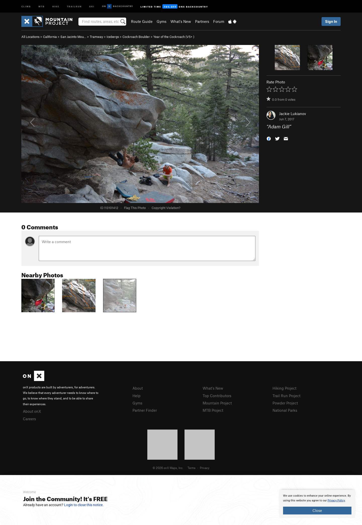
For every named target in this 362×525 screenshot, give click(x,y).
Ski (92, 6)
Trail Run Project (286, 395)
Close (317, 510)
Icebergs (113, 37)
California (50, 37)
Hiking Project (284, 388)
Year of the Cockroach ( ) (173, 37)
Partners (202, 21)
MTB (41, 6)
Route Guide (142, 21)
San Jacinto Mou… (73, 37)
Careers (29, 418)
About (137, 388)
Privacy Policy (336, 500)
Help (136, 395)
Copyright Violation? (166, 208)
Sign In (331, 21)
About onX (32, 411)
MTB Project (213, 410)
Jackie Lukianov (292, 113)
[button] (268, 138)
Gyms (161, 21)
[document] (317, 503)
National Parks (285, 410)
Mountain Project (217, 403)
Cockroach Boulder (136, 37)
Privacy (204, 467)
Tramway (96, 37)
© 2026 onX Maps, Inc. (168, 467)
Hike (55, 6)
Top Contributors (217, 395)
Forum (218, 21)
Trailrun (74, 6)
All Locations (30, 37)
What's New (180, 21)
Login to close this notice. (84, 505)
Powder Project (285, 403)
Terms (192, 467)
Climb (26, 6)
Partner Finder (144, 410)
